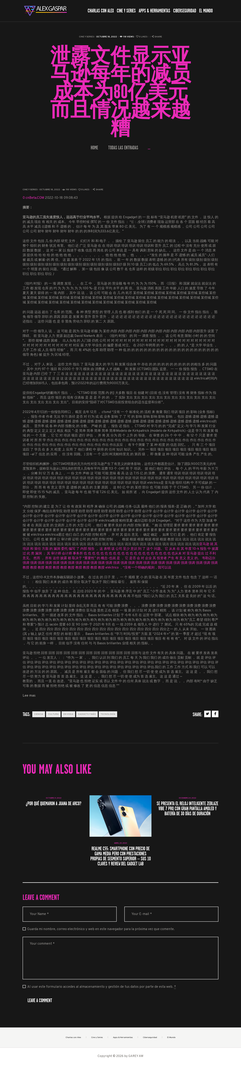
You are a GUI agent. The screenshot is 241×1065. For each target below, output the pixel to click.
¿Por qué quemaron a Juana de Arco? (53, 803)
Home (94, 147)
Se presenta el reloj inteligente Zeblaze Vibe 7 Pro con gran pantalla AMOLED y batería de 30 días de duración (187, 808)
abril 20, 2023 (120, 843)
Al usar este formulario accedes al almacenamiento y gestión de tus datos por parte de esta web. (101, 987)
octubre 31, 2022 (53, 798)
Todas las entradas (123, 147)
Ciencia (38, 714)
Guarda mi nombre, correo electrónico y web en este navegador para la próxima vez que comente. (101, 929)
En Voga (68, 714)
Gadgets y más (87, 714)
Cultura (53, 714)
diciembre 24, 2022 (187, 798)
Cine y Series (86, 36)
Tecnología (108, 714)
